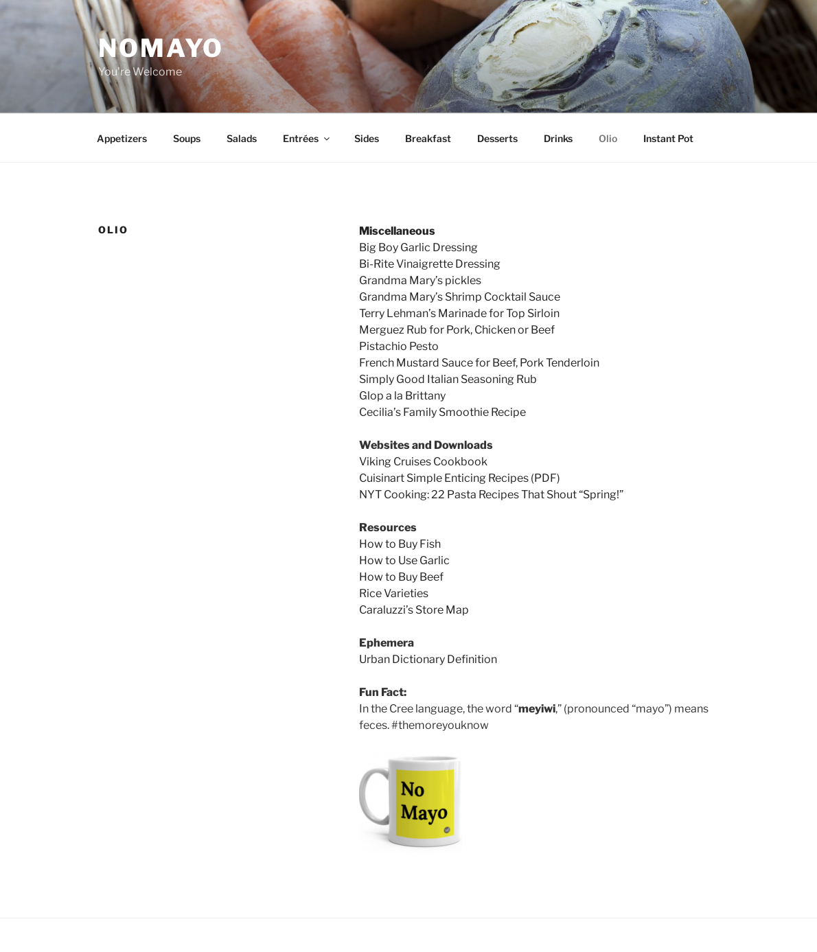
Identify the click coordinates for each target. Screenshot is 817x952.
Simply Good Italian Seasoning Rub (448, 379)
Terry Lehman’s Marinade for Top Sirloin (459, 313)
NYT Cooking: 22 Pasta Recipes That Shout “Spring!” (491, 494)
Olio (608, 138)
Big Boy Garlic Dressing (418, 247)
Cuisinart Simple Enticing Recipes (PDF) (459, 478)
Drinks (558, 138)
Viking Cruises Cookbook (423, 461)
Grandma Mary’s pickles (420, 280)
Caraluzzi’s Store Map (414, 609)
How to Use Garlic (404, 560)
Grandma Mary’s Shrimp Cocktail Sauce (459, 296)
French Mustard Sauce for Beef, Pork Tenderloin (479, 362)
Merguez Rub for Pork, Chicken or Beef (457, 329)
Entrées (307, 138)
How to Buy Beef (401, 576)
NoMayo (161, 48)
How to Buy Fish (400, 543)
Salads (242, 138)
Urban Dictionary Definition (428, 659)
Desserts (497, 138)
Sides (366, 138)
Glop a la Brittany (402, 395)
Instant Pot (668, 138)
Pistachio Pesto (399, 346)
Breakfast (428, 138)
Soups (186, 138)
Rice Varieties (393, 593)
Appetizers (122, 138)
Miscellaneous (397, 230)
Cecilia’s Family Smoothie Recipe (442, 412)
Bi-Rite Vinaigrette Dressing (429, 263)
